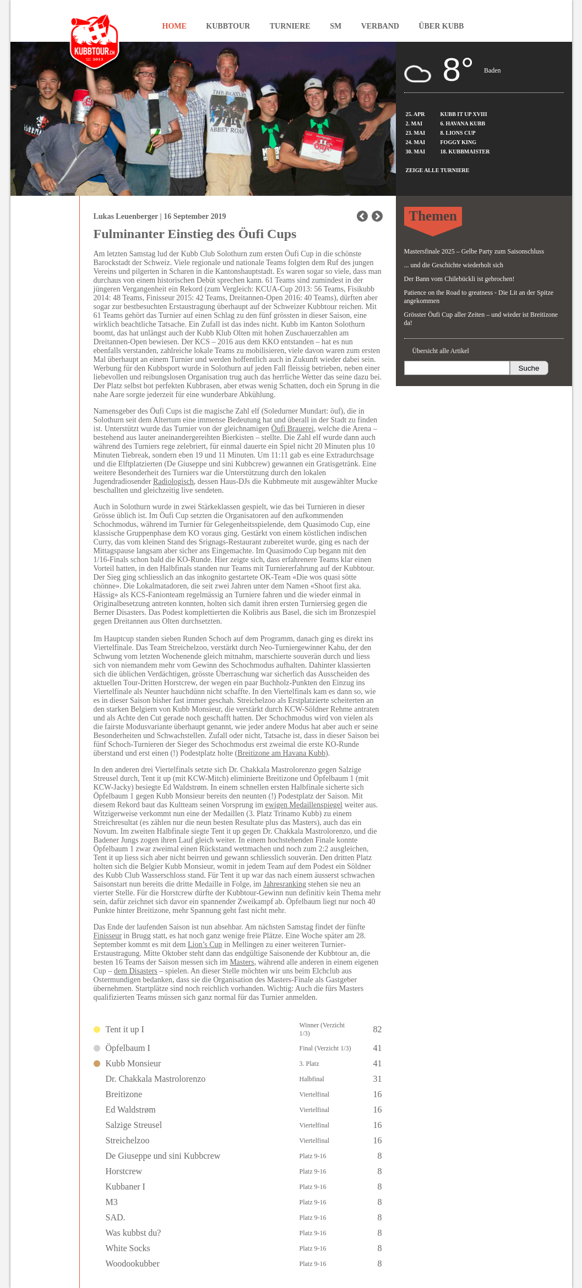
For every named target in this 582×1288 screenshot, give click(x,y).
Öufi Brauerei (292, 429)
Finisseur (108, 936)
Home (174, 26)
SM (335, 26)
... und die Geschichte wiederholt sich (454, 265)
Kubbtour (228, 26)
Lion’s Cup (205, 944)
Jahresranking (284, 884)
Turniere (290, 26)
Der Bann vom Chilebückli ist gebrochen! (459, 279)
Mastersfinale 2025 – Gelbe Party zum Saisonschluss (474, 251)
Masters (242, 962)
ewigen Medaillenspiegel (303, 805)
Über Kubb (441, 26)
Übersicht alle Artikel (440, 351)
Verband (380, 26)
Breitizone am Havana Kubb (281, 753)
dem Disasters (135, 971)
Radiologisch (173, 481)
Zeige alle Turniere (438, 170)
